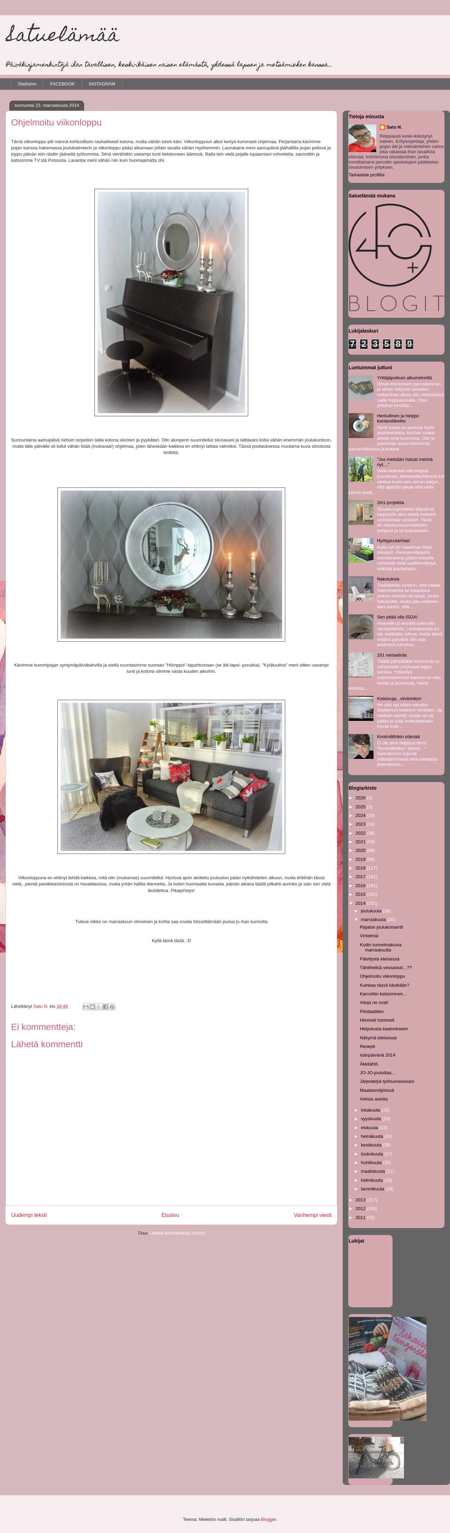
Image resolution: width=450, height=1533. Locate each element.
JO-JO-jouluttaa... (377, 1072)
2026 (361, 797)
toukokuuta (372, 1153)
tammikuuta (373, 1188)
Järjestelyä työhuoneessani (387, 1081)
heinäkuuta (372, 1136)
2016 (361, 885)
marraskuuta (374, 919)
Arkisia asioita (373, 1099)
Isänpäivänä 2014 (377, 1055)
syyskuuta (371, 1118)
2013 (361, 1199)
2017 (361, 876)
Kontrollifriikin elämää (398, 736)
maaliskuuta (373, 1171)
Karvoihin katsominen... (383, 993)
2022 (361, 833)
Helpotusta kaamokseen (384, 1028)
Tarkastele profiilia (367, 174)
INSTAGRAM (102, 83)
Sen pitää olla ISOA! (397, 617)
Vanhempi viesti (313, 1215)
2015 (361, 894)
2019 (361, 859)
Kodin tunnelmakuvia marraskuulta (381, 947)
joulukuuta (372, 910)
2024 (361, 815)
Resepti (367, 1046)
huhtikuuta (372, 1162)
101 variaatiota (391, 655)
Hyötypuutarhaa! (393, 540)
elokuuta (370, 1127)
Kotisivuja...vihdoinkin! (399, 698)
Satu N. (394, 127)
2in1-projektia (390, 502)
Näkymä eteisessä (378, 1037)
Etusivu (170, 1215)
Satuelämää (62, 36)
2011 (361, 1217)
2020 (361, 850)
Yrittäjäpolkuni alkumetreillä (404, 377)
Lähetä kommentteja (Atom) (177, 1233)
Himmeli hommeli (377, 1020)
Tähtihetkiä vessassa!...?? (386, 967)
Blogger (268, 1519)
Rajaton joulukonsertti (381, 927)
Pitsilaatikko (372, 1011)
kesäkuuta (372, 1145)
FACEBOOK (62, 83)
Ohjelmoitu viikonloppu (382, 976)
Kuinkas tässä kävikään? (384, 985)
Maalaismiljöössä (377, 1090)
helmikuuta (372, 1180)
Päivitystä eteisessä (379, 958)
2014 (361, 903)
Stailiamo (27, 83)
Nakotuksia (388, 579)
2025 (361, 806)
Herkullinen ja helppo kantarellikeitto (398, 418)
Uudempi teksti (29, 1215)
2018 (361, 868)
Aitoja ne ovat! (374, 1002)
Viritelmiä (369, 935)
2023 (361, 824)
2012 (361, 1208)
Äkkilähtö (369, 1064)
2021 (361, 841)
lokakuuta (371, 1110)
